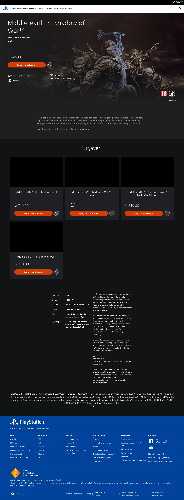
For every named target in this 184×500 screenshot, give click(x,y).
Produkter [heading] (43, 435)
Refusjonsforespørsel (102, 458)
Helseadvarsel (127, 453)
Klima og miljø (71, 439)
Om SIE (13, 439)
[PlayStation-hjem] (6, 8)
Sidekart (116, 493)
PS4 (24, 9)
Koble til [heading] (152, 435)
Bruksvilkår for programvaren (158, 493)
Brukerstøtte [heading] (99, 435)
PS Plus (31, 9)
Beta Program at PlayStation (160, 461)
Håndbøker (97, 461)
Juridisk (69, 493)
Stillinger (14, 443)
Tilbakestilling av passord (104, 454)
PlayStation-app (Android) (159, 458)
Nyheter (50, 9)
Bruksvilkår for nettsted (99, 493)
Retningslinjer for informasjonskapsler (130, 493)
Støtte (67, 9)
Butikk (59, 9)
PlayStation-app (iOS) (157, 454)
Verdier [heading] (69, 435)
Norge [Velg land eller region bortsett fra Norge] (17, 494)
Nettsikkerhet (71, 446)
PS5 (18, 9)
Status (95, 446)
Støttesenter (98, 439)
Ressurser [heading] (125, 435)
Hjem (12, 428)
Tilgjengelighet (71, 443)
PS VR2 (41, 446)
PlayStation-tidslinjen (19, 458)
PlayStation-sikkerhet (102, 443)
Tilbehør (41, 9)
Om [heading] (12, 435)
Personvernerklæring (82, 493)
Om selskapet (16, 454)
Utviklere (124, 457)
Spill (12, 9)
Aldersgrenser (126, 449)
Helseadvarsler (99, 358)
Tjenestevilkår (126, 439)
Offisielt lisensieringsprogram (133, 460)
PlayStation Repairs (101, 450)
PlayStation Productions (20, 450)
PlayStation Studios (18, 446)
